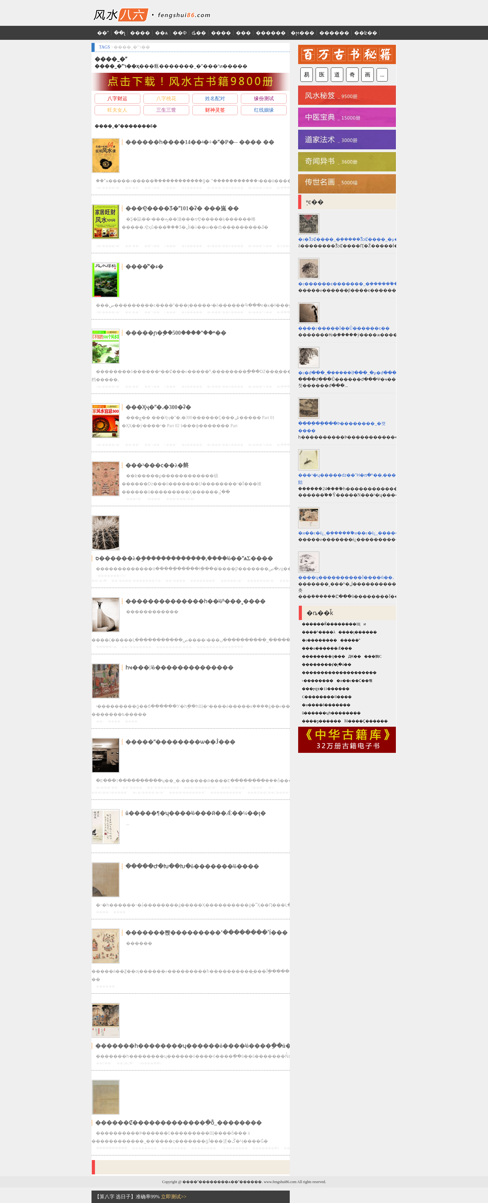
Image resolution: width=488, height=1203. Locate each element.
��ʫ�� (365, 32)
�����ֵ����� (111, 1148)
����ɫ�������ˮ (187, 792)
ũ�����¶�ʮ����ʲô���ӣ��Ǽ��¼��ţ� (195, 813)
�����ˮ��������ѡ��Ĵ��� (180, 742)
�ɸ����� (191, 187)
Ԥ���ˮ (257, 787)
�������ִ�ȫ (265, 1148)
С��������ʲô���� (327, 697)
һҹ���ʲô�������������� (179, 667)
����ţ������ (357, 632)
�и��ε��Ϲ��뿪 (354, 680)
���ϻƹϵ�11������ (326, 689)
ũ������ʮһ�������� (331, 713)
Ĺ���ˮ (170, 187)
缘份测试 (264, 98)
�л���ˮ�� (107, 787)
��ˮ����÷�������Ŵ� (136, 580)
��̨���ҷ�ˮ (231, 580)
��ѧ (161, 32)
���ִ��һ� (106, 647)
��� (243, 32)
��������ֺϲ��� (174, 647)
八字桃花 (166, 98)
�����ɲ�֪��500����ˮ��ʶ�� (175, 333)
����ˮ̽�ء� (144, 266)
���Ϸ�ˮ (134, 499)
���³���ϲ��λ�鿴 (157, 465)
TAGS (104, 47)
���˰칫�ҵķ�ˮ (233, 787)
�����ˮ (350, 640)
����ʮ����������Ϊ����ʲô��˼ (346, 577)
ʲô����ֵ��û (150, 1063)
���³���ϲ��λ (180, 499)
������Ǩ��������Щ (331, 624)
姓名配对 (215, 98)
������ (271, 32)
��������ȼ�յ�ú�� (326, 664)
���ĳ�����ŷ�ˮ (200, 787)
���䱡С (373, 656)
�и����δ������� (326, 705)
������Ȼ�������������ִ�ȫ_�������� (178, 1123)
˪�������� (317, 680)
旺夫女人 (117, 110)
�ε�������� (319, 640)
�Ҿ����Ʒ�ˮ (289, 246)
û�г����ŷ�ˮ (108, 187)
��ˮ (103, 32)
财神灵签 (215, 110)
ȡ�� (199, 32)
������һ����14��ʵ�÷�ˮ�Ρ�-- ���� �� (199, 142)
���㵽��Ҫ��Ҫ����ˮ (268, 792)
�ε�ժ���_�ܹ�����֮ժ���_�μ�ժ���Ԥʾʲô (350, 373)
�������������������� (339, 672)
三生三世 (166, 110)
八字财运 (117, 98)
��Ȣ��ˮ (104, 1063)
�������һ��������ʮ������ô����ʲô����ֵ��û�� (196, 1046)
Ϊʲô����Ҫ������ (366, 721)
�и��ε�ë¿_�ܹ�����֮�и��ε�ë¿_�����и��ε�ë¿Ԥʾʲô (362, 533)
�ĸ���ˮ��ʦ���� (225, 187)
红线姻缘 (264, 110)
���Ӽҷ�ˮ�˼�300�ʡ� (158, 407)
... (382, 75)
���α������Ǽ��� (327, 648)
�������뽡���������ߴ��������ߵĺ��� (206, 933)
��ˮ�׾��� (132, 787)
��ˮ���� (175, 580)
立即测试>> (173, 1196)
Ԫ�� (354, 656)
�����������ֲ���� (220, 647)
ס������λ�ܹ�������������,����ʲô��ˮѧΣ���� (184, 558)
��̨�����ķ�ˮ (261, 580)
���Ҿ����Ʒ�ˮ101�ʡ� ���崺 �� (182, 208)
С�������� (234, 1148)
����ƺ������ (321, 721)
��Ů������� (136, 647)
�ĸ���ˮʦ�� (260, 187)
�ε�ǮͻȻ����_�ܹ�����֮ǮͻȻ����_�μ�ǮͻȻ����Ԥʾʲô (364, 239)
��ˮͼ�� (152, 187)
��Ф (180, 32)
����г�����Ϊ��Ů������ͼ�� (344, 328)
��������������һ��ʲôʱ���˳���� (195, 601)
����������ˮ (226, 792)
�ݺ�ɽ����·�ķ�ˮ (148, 792)
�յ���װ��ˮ (288, 187)
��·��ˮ (132, 187)
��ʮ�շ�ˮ (125, 1063)
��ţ (99, 721)
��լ (119, 32)
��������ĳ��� (323, 656)
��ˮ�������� (163, 787)
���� (140, 32)
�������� (144, 1148)
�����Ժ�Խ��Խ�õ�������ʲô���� (192, 866)
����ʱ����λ (318, 632)
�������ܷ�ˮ (203, 580)
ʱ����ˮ (154, 499)
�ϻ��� (302, 32)
